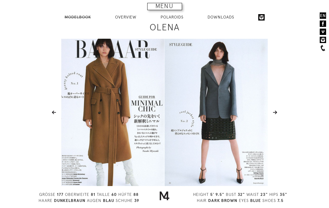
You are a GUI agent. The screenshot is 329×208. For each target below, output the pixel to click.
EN (323, 16)
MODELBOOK (78, 17)
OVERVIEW (126, 17)
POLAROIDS (172, 17)
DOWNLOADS (221, 17)
